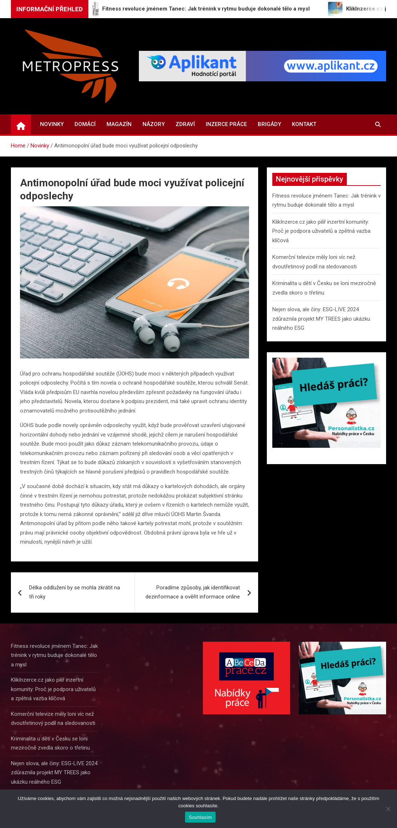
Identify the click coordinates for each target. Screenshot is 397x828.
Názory (154, 124)
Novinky (52, 124)
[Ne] (388, 808)
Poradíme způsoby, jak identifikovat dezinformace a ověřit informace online (192, 592)
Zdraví (185, 124)
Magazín (119, 124)
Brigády (269, 124)
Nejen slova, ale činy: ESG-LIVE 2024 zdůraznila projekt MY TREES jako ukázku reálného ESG (321, 318)
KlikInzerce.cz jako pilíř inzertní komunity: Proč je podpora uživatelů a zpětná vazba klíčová (321, 231)
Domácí (85, 124)
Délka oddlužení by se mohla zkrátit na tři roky (74, 592)
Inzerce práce (226, 124)
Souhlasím (200, 817)
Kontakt (304, 124)
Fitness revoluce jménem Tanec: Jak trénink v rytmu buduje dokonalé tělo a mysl (54, 655)
